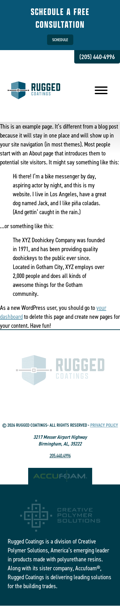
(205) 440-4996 (97, 57)
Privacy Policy (104, 425)
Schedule (60, 39)
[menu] (101, 91)
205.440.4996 (60, 455)
